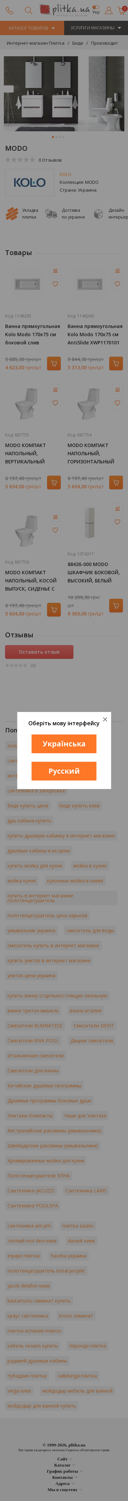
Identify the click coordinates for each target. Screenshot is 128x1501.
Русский (64, 771)
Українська (64, 743)
